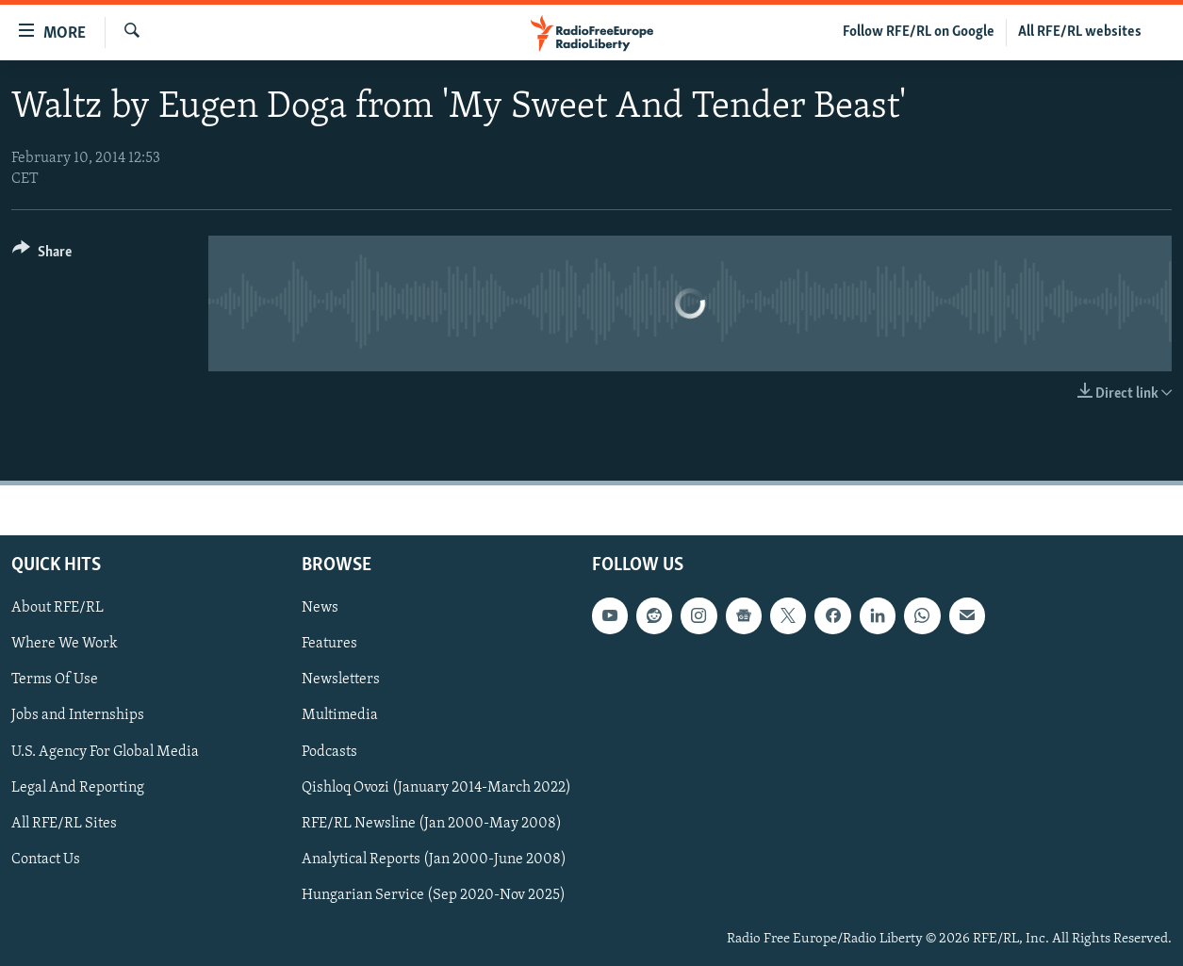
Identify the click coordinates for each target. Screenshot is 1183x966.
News (320, 607)
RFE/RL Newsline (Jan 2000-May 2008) (432, 823)
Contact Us (45, 859)
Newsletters (341, 679)
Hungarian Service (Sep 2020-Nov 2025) (434, 895)
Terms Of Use (54, 679)
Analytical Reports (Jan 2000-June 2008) (434, 859)
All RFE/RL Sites (64, 823)
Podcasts (329, 751)
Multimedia (340, 715)
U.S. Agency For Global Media (105, 751)
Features (329, 643)
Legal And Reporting (77, 787)
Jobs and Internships (77, 715)
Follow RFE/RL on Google (918, 32)
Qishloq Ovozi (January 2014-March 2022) (436, 787)
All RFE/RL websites (1080, 32)
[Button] (42, 255)
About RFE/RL (57, 607)
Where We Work (64, 643)
